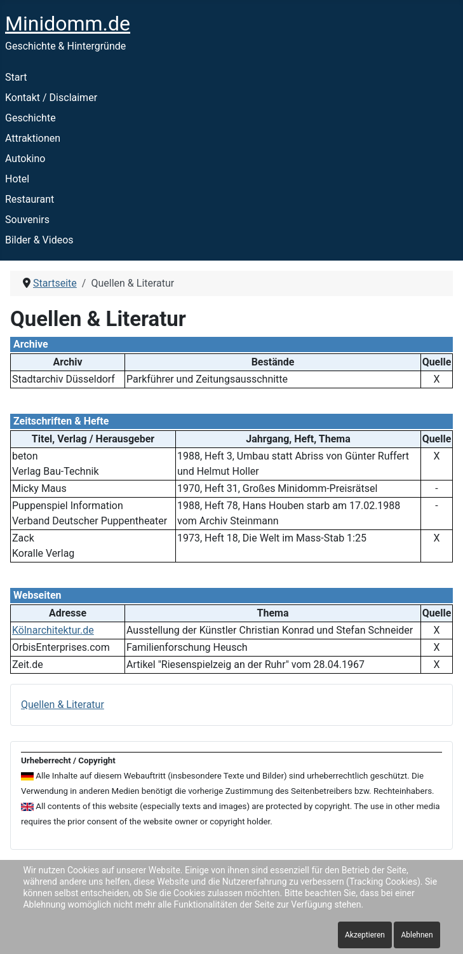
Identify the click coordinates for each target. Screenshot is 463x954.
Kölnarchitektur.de (53, 630)
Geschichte (30, 118)
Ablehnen (417, 934)
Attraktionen (32, 138)
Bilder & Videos (39, 240)
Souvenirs (27, 220)
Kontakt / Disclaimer (51, 98)
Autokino (25, 159)
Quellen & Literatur (62, 704)
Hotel (17, 179)
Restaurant (29, 199)
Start (16, 77)
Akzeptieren (365, 934)
